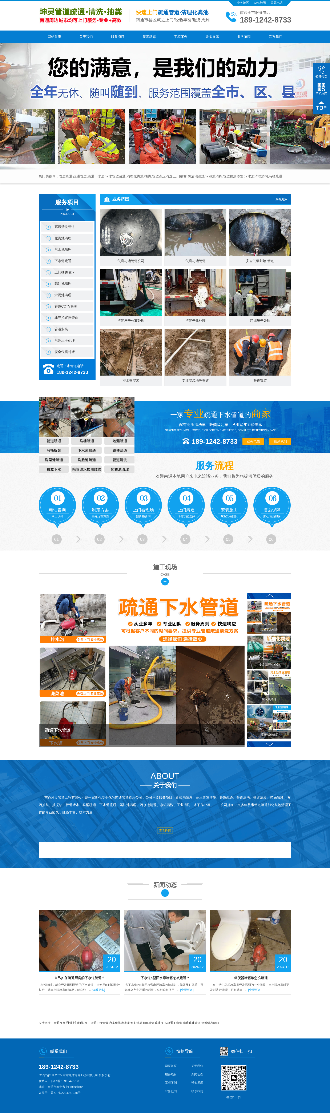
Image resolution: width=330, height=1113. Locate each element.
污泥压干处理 (65, 340)
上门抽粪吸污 (65, 272)
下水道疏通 (63, 261)
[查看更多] (98, 990)
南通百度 (59, 1023)
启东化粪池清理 (119, 1023)
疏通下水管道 (57, 730)
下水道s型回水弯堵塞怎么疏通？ (165, 978)
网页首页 (171, 1066)
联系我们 (275, 37)
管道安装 (61, 329)
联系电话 (277, 2)
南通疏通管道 (192, 1023)
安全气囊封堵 (65, 352)
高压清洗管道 (65, 227)
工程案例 (181, 37)
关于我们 (86, 37)
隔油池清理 (63, 283)
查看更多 (281, 199)
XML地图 (260, 2)
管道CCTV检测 (66, 306)
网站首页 (54, 37)
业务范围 (244, 37)
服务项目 (117, 37)
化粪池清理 (63, 238)
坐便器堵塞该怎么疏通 (251, 978)
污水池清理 (63, 249)
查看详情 (54, 737)
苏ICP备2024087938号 (66, 1092)
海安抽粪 (136, 1023)
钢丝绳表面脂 (210, 1023)
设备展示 (212, 37)
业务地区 (243, 2)
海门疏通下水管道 (97, 1023)
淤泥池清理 (63, 295)
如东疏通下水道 (172, 1023)
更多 (165, 581)
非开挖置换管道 (66, 318)
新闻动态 (149, 37)
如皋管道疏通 (152, 1023)
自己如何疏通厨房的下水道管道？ (79, 978)
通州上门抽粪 (75, 1023)
